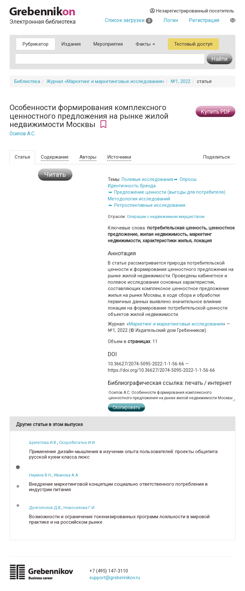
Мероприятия (108, 44)
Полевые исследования (147, 179)
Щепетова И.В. (43, 442)
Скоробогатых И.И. (77, 442)
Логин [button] (170, 20)
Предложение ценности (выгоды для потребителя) (169, 192)
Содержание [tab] (55, 157)
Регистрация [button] (204, 20)
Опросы (188, 179)
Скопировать (126, 407)
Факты (145, 44)
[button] (17, 467)
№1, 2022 (180, 81)
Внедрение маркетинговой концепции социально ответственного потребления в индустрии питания (118, 487)
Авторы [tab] (87, 157)
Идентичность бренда (132, 185)
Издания (71, 44)
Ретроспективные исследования (149, 205)
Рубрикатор (35, 44)
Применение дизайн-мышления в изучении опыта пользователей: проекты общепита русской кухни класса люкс (123, 454)
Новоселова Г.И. (79, 507)
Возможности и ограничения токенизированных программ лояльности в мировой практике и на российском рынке (119, 519)
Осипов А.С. (22, 134)
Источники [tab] (119, 157)
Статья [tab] (22, 157)
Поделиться (216, 157)
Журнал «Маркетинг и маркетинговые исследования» (105, 81)
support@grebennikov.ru (114, 577)
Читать (55, 174)
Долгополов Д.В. (45, 507)
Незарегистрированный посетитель (192, 11)
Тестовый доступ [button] (193, 44)
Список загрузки (128, 20)
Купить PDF (215, 111)
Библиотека (27, 81)
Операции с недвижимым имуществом (165, 216)
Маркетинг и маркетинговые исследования (176, 323)
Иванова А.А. (66, 475)
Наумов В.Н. (40, 475)
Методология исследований (139, 198)
